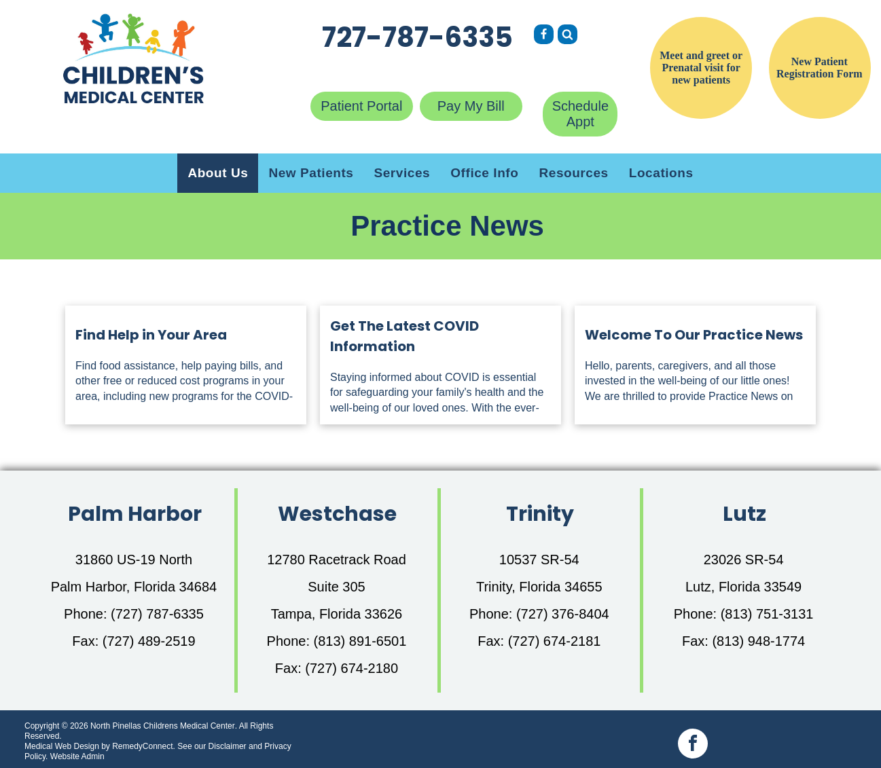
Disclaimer (228, 746)
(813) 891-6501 (360, 641)
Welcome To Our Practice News (694, 334)
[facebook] (693, 745)
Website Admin (77, 756)
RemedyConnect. (143, 746)
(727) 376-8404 (562, 613)
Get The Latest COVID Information (404, 336)
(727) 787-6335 (157, 613)
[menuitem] (217, 173)
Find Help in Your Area (151, 334)
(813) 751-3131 (767, 613)
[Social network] (544, 36)
